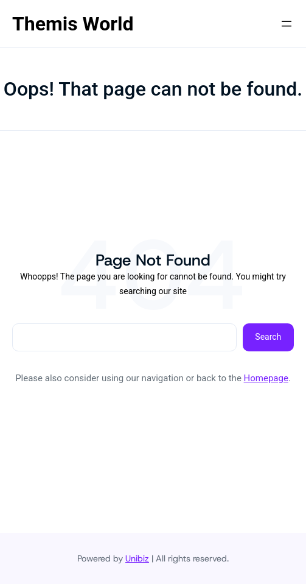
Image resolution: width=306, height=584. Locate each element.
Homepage (266, 378)
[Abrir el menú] (286, 23)
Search (268, 337)
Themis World (72, 23)
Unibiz (137, 558)
